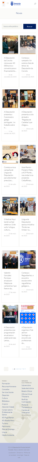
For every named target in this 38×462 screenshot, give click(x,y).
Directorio (20, 452)
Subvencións (26, 385)
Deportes (5, 395)
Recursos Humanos (9, 386)
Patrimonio (6, 426)
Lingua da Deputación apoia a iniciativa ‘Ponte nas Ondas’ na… (28, 224)
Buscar (29, 26)
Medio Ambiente (8, 435)
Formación (6, 383)
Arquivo (5, 404)
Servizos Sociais (7, 392)
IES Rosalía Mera (8, 420)
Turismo (5, 423)
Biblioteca (5, 401)
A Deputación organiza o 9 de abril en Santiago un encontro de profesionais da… (27, 335)
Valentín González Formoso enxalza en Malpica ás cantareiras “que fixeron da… (10, 281)
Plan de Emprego (8, 429)
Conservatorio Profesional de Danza (7, 412)
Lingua (4, 432)
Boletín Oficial (27, 391)
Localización (12, 452)
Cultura (5, 398)
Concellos (5, 389)
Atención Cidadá (8, 407)
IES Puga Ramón (8, 417)
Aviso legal (20, 455)
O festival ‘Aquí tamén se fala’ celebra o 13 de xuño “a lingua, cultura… (10, 224)
